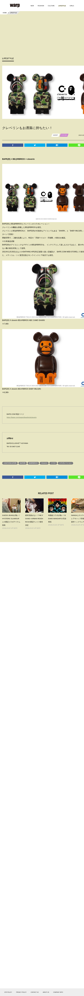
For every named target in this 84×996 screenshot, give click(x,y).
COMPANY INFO (58, 992)
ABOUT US (46, 992)
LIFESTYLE (62, 6)
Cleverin (44, 463)
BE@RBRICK (33, 463)
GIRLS (72, 6)
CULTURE (51, 6)
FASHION (41, 6)
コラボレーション (65, 463)
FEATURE (64, 135)
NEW (32, 6)
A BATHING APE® (10, 463)
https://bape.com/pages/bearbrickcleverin (21, 417)
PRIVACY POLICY (21, 992)
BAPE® (22, 463)
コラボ (53, 463)
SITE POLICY (8, 992)
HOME (5, 13)
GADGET (55, 135)
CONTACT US (35, 992)
